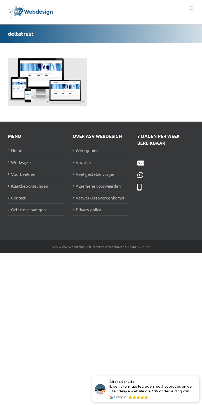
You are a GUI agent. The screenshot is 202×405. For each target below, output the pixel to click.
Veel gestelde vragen (95, 174)
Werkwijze (21, 162)
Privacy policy (88, 209)
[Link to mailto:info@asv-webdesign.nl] (140, 162)
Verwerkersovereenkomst (100, 197)
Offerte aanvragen (28, 209)
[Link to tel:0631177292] (139, 187)
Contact (18, 197)
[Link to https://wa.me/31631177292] (140, 175)
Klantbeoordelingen (29, 185)
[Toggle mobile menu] (191, 8)
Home (16, 150)
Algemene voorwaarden (98, 185)
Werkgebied (87, 150)
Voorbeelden (23, 174)
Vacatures (85, 162)
